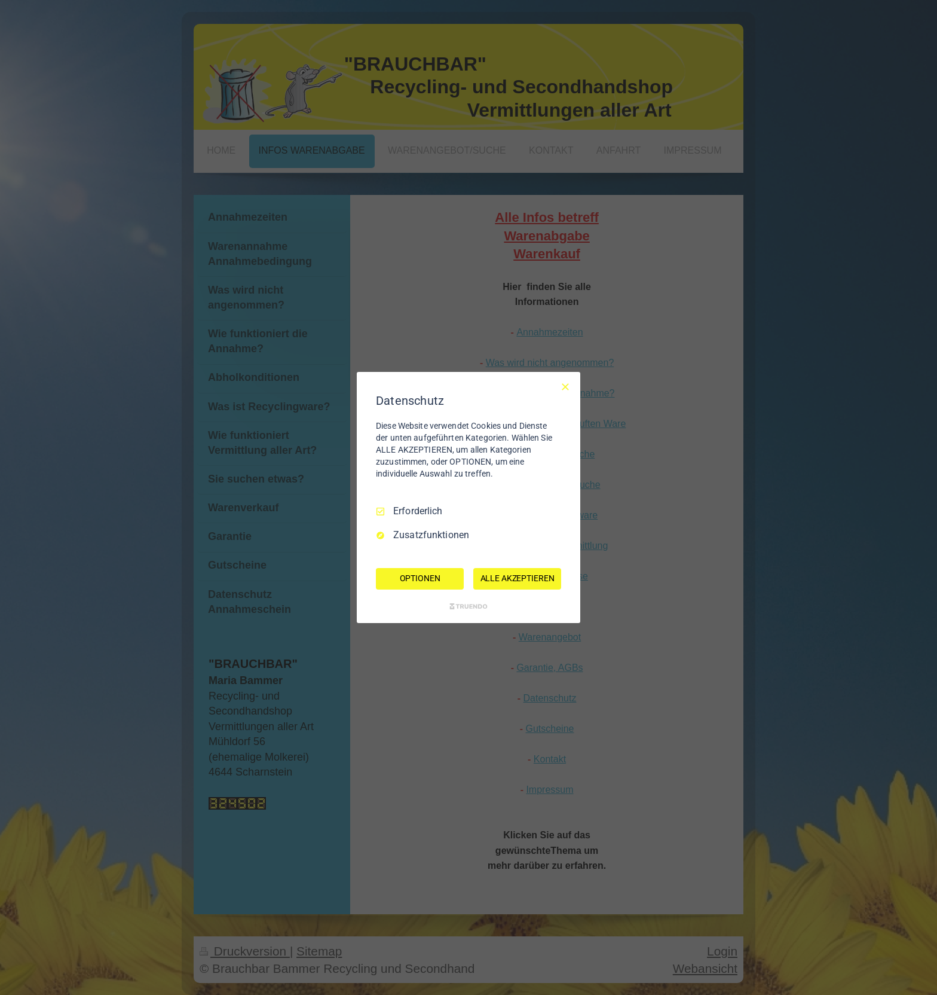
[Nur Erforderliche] (565, 387)
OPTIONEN (420, 578)
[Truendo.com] (468, 606)
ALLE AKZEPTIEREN (517, 578)
